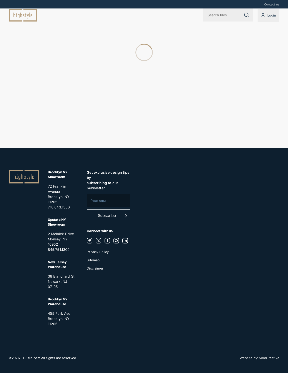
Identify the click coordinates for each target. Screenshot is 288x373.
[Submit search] (246, 15)
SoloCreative (269, 358)
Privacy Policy (98, 252)
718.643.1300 (59, 207)
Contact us (272, 4)
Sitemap (93, 260)
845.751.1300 (59, 249)
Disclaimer (95, 268)
